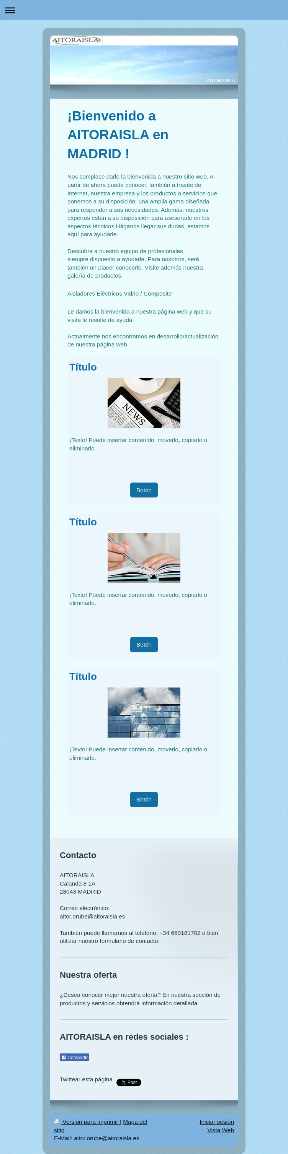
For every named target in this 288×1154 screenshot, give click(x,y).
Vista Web (220, 1130)
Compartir (74, 1057)
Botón (144, 490)
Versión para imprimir (87, 1121)
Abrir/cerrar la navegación (144, 10)
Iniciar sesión (217, 1121)
